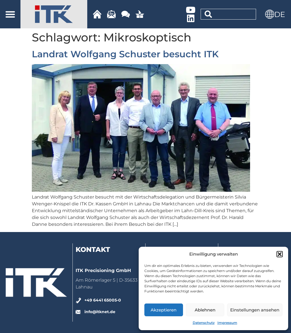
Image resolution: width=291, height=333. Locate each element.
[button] (279, 254)
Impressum (227, 323)
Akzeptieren (163, 310)
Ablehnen (205, 310)
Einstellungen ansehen (254, 310)
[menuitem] (279, 14)
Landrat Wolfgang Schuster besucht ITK (125, 54)
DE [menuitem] (279, 14)
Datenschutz (204, 323)
